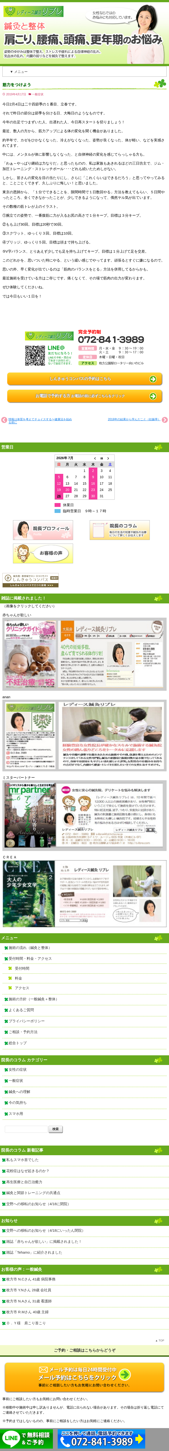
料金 (18, 978)
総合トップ (18, 1043)
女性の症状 (18, 1069)
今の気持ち (18, 1103)
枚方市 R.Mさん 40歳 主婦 (27, 1312)
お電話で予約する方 (80, 396)
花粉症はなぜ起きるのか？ (28, 1171)
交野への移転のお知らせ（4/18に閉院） (38, 1204)
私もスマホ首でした (22, 1160)
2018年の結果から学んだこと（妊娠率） (134, 419)
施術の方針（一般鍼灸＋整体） (34, 999)
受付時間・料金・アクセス (30, 958)
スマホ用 (16, 1114)
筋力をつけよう (16, 85)
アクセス (22, 988)
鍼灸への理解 (19, 1092)
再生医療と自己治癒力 (24, 1182)
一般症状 (38, 94)
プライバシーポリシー (27, 1021)
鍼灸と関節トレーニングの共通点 (33, 1193)
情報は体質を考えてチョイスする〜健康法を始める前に (40, 421)
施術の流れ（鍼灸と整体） (30, 948)
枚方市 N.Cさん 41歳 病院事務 (31, 1279)
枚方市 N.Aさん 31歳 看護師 (29, 1301)
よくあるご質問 (21, 1010)
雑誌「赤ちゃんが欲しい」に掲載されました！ (44, 1242)
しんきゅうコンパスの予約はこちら (80, 379)
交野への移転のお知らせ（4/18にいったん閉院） (45, 1230)
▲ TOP (159, 1340)
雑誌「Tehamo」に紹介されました (34, 1252)
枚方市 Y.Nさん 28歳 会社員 (28, 1290)
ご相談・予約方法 (23, 1032)
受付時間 (22, 968)
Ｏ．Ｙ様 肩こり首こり (26, 1323)
